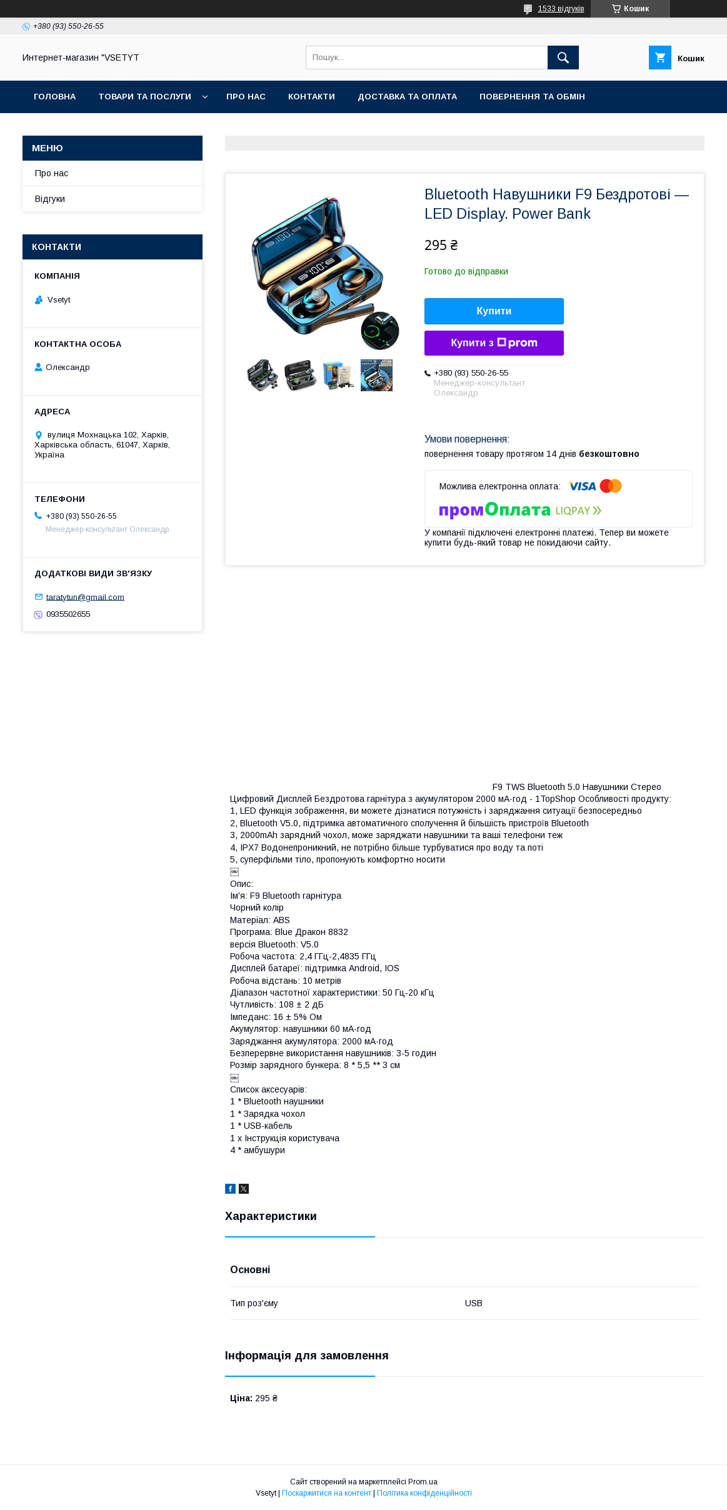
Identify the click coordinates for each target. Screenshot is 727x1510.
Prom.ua (423, 1482)
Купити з (494, 343)
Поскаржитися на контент (326, 1493)
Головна (55, 96)
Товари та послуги (144, 96)
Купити (494, 311)
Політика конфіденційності (424, 1493)
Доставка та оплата (407, 96)
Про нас (246, 96)
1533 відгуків (561, 8)
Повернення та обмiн (532, 96)
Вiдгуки (50, 199)
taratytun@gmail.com (85, 596)
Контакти (311, 96)
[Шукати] (563, 57)
